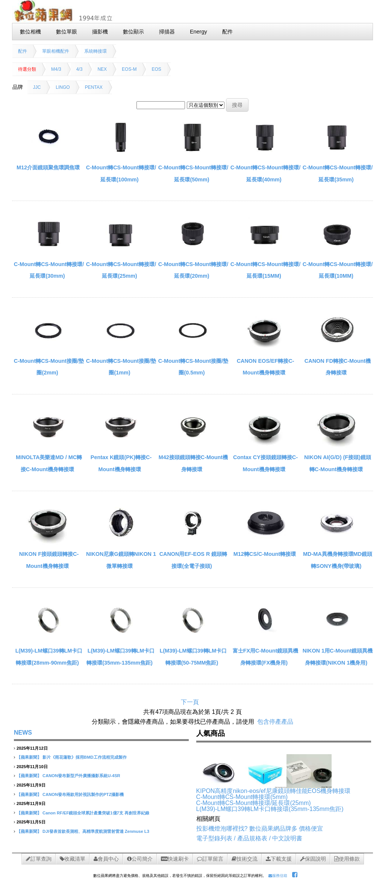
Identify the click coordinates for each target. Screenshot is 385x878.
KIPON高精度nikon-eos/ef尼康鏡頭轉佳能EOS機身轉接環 (273, 791)
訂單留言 (210, 859)
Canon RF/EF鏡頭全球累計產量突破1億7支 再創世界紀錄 (95, 813)
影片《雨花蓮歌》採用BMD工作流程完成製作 (84, 757)
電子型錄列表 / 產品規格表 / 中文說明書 (249, 838)
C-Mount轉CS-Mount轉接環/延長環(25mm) (253, 803)
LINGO (63, 87)
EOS (156, 69)
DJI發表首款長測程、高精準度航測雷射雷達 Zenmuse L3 (95, 831)
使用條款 (347, 859)
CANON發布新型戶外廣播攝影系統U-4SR (81, 775)
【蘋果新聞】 (29, 757)
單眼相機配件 (55, 51)
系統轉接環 (95, 51)
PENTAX (94, 87)
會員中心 (106, 859)
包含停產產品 (275, 721)
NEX (102, 69)
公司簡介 (140, 859)
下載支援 (279, 859)
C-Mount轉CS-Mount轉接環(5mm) (242, 797)
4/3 (79, 69)
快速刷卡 (175, 859)
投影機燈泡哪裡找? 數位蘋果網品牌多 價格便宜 (259, 828)
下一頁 (190, 702)
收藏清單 (72, 859)
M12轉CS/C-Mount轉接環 (264, 554)
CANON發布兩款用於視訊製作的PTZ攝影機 (83, 794)
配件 (22, 51)
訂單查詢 (39, 859)
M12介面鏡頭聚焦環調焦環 (48, 167)
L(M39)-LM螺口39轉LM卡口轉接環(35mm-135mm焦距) (270, 809)
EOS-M (129, 69)
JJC (37, 87)
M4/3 (56, 69)
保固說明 (313, 859)
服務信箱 (277, 875)
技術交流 (245, 859)
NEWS (23, 732)
